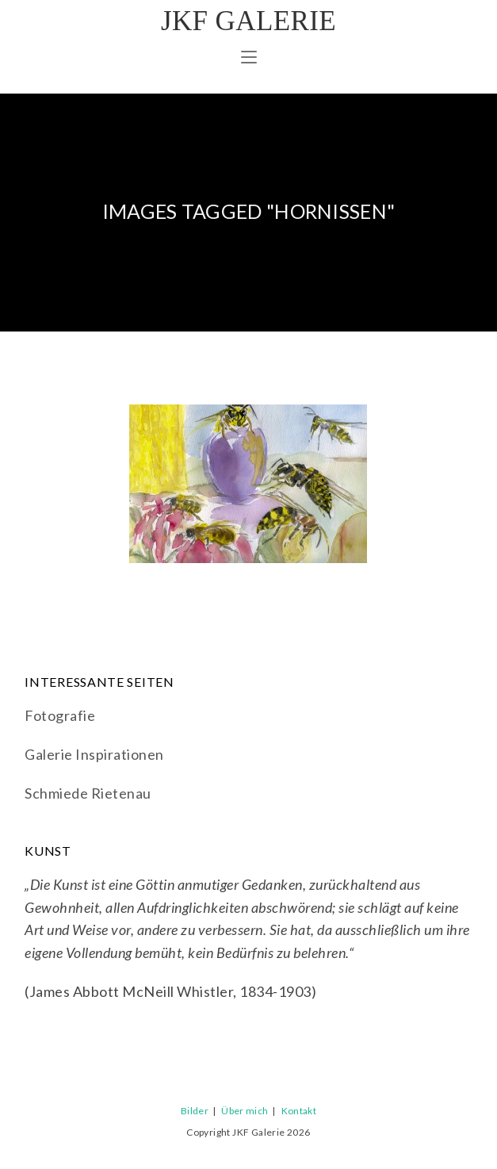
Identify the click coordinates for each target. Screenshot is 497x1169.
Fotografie (60, 715)
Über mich (244, 1111)
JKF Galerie (248, 21)
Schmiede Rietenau (88, 793)
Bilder (194, 1111)
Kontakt (298, 1111)
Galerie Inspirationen (94, 754)
